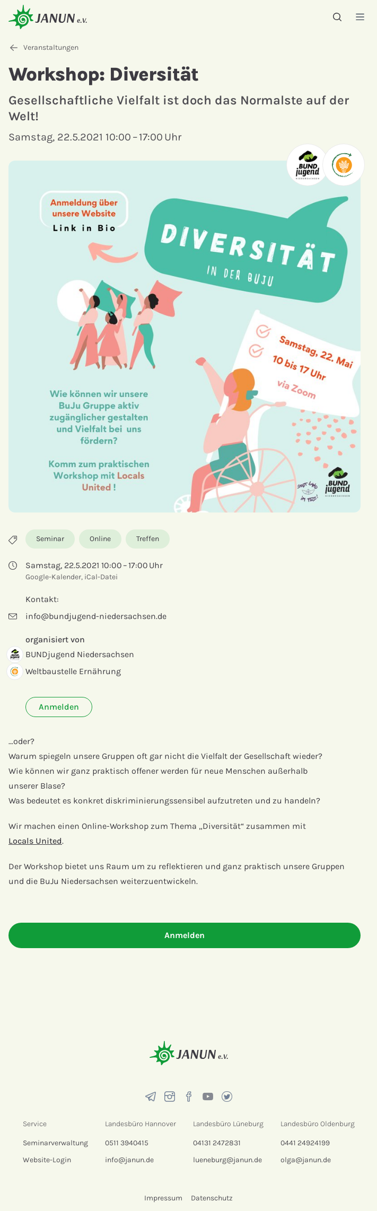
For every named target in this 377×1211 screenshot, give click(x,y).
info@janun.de (129, 1159)
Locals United (35, 841)
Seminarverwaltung (55, 1142)
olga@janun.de (305, 1159)
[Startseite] (47, 16)
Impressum (163, 1198)
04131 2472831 (217, 1142)
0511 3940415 (126, 1142)
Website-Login (47, 1159)
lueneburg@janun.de (227, 1159)
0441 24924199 (305, 1142)
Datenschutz (212, 1198)
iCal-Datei (101, 576)
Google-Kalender (53, 576)
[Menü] (360, 16)
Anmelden (59, 707)
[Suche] (337, 17)
